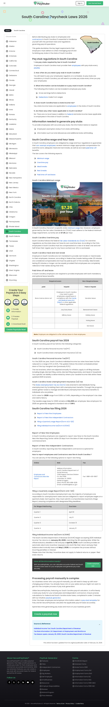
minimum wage (74, 228)
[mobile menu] (4, 3)
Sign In (80, 3)
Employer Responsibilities (51, 686)
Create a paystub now (93, 565)
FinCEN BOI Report (81, 661)
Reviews (45, 689)
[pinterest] (34, 682)
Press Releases (47, 696)
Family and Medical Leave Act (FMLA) (66, 300)
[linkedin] (24, 682)
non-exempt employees (46, 145)
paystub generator (53, 598)
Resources (45, 683)
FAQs (44, 664)
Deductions (43, 97)
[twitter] (14, 682)
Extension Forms (80, 664)
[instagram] (19, 682)
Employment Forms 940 (83, 673)
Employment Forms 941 (83, 670)
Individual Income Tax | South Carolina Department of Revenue (57, 628)
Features (45, 661)
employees (76, 65)
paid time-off (91, 148)
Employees (46, 670)
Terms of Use (60, 703)
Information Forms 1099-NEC (85, 686)
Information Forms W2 (83, 677)
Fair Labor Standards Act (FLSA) (72, 241)
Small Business (47, 680)
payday (37, 68)
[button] (67, 625)
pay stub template (89, 600)
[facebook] (9, 682)
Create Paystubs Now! (16, 329)
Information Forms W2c (83, 680)
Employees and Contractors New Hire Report (41, 476)
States (8, 30)
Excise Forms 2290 (81, 667)
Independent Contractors (51, 667)
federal (70, 114)
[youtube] (29, 682)
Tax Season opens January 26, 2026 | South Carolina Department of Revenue (62, 634)
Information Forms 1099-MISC (85, 683)
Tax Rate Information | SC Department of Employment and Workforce (60, 631)
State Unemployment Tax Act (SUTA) (51, 385)
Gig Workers (46, 673)
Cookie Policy (80, 703)
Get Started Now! (95, 3)
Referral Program (48, 692)
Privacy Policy (70, 703)
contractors (37, 39)
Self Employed (47, 677)
